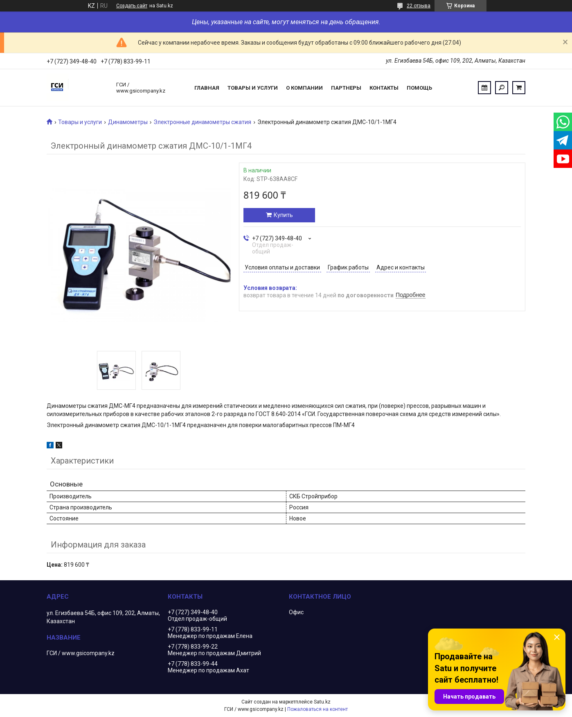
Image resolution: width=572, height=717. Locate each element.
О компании (304, 88)
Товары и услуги (252, 88)
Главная (206, 88)
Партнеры (346, 88)
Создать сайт (131, 6)
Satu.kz (322, 702)
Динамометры (128, 122)
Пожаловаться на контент (317, 709)
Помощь (419, 88)
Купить (283, 215)
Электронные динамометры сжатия (202, 122)
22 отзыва (418, 6)
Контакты (384, 88)
